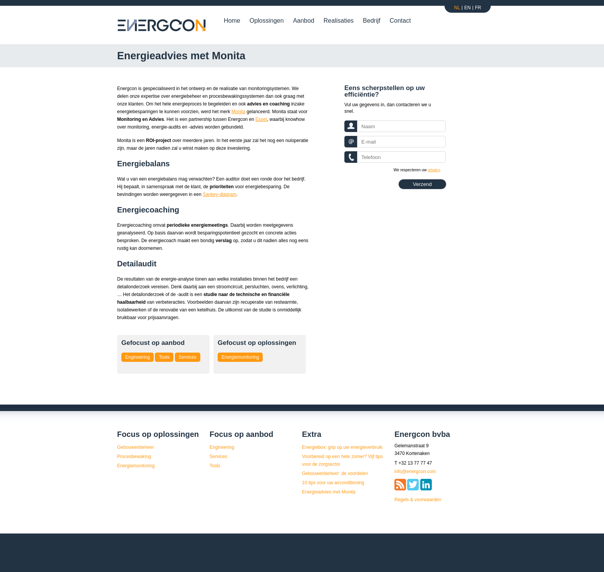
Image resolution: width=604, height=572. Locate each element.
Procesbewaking (134, 456)
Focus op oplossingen (158, 434)
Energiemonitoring (240, 357)
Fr (478, 7)
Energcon (162, 25)
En (467, 7)
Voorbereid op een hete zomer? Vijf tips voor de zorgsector (342, 460)
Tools (164, 357)
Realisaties (339, 20)
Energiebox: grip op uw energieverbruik (342, 447)
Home (232, 20)
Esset (261, 119)
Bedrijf (371, 20)
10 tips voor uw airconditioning (333, 482)
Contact (400, 20)
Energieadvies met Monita (329, 492)
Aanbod (303, 20)
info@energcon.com (415, 471)
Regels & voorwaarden (417, 499)
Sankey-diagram (219, 194)
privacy (434, 170)
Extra (311, 434)
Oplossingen (267, 20)
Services (187, 357)
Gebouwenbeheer (135, 447)
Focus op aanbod (241, 434)
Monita (238, 111)
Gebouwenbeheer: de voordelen (335, 473)
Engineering (137, 357)
